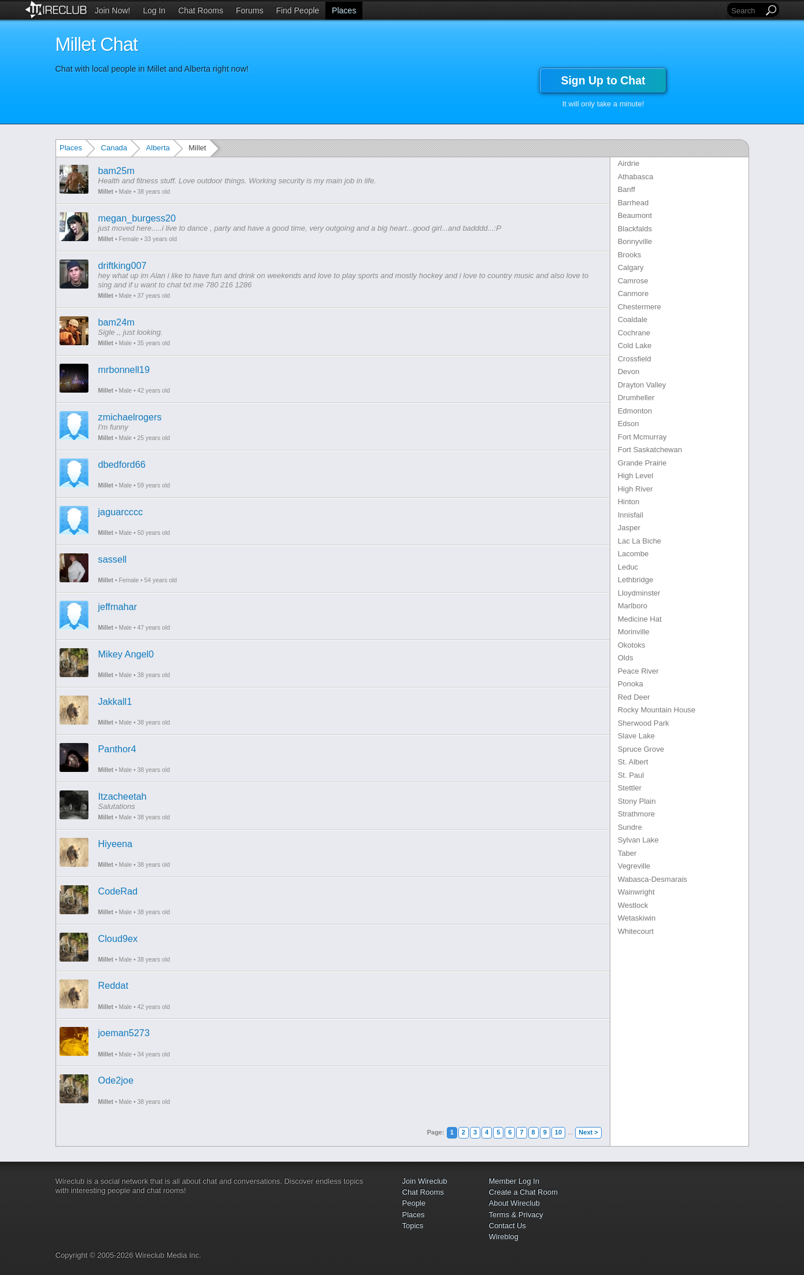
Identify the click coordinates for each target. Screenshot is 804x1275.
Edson (628, 423)
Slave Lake (636, 735)
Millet (106, 192)
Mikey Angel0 (126, 654)
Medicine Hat (640, 619)
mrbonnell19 (124, 369)
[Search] (746, 11)
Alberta (158, 147)
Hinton (629, 501)
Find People (297, 10)
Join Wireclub (424, 1181)
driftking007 (122, 265)
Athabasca (635, 176)
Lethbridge (635, 579)
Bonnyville (635, 241)
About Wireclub (514, 1203)
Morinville (634, 631)
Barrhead (633, 202)
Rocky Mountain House (656, 709)
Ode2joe (116, 1080)
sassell (112, 559)
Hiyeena (115, 843)
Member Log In (514, 1181)
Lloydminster (639, 593)
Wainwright (636, 892)
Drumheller (636, 397)
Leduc (628, 567)
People (413, 1203)
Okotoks (632, 645)
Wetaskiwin (637, 918)
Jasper (629, 527)
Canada (114, 147)
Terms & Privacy (516, 1214)
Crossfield (634, 358)
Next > (588, 1132)
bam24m (116, 322)
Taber (627, 853)
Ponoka (630, 683)
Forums (249, 10)
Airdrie (629, 163)
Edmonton (635, 410)
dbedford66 (122, 464)
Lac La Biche (639, 541)
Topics (413, 1225)
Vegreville (634, 866)
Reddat (113, 985)
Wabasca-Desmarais (652, 879)
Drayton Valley (642, 384)
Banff (626, 189)
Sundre (630, 827)
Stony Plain (637, 801)
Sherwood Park (643, 723)
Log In (154, 10)
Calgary (631, 267)
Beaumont (635, 215)
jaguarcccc (120, 512)
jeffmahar (117, 606)
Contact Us (507, 1225)
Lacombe (633, 553)
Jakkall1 (115, 701)
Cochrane (634, 332)
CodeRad (118, 891)
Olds (625, 657)
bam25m (116, 170)
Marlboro (632, 605)
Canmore (633, 293)
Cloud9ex (118, 938)
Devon (629, 371)
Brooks (629, 254)
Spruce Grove (641, 749)
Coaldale (632, 319)
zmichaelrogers (130, 417)
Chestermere (639, 306)
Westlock (633, 905)
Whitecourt (636, 931)
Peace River (638, 671)
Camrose (633, 280)
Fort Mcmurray (642, 437)
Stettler (630, 788)
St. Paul (631, 775)
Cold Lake (635, 345)
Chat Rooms (200, 10)
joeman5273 (124, 1033)
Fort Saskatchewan (650, 449)
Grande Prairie (642, 463)
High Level (635, 475)
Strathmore (636, 814)
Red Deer (634, 697)
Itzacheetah (122, 796)
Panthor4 (117, 749)
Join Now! (112, 10)
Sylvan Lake (638, 840)
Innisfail (630, 515)
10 (558, 1132)
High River (635, 489)
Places (344, 10)
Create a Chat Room (523, 1192)
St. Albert (633, 761)
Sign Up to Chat (603, 80)
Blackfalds (635, 228)
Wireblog (503, 1236)
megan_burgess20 (137, 218)
